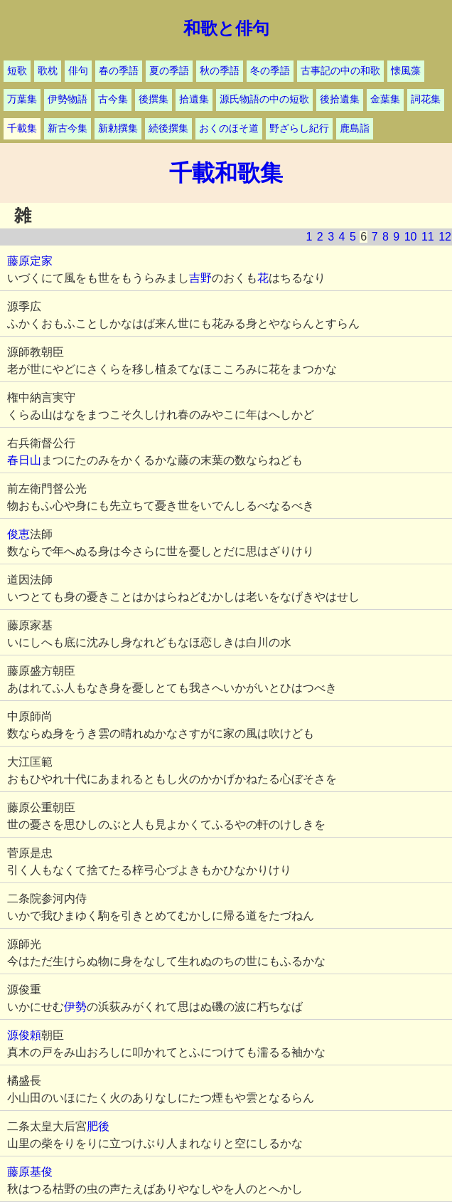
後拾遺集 (340, 99)
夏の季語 (169, 70)
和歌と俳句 (226, 28)
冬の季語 (270, 70)
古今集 (113, 99)
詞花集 (426, 99)
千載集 (22, 128)
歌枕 (48, 70)
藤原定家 (30, 261)
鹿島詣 (355, 128)
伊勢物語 (67, 99)
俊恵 (18, 534)
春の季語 (119, 70)
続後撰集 (168, 128)
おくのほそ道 (229, 128)
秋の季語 (220, 70)
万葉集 (22, 99)
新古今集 (67, 128)
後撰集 (153, 99)
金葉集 (385, 99)
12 (444, 237)
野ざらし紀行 (299, 128)
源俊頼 (24, 1035)
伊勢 (75, 1007)
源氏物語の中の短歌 (264, 99)
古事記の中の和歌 (340, 70)
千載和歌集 (226, 173)
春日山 (24, 460)
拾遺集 (194, 99)
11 (427, 237)
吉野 (200, 278)
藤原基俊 (30, 1172)
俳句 (78, 70)
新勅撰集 (118, 128)
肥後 (98, 1126)
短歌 (17, 70)
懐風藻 (406, 70)
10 (410, 237)
